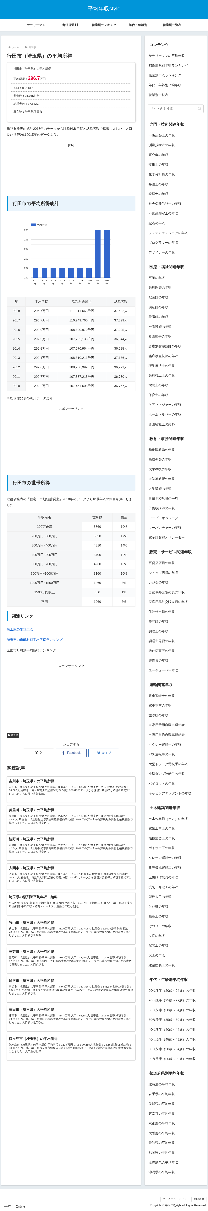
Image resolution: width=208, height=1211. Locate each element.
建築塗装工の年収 (162, 965)
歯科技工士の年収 (162, 375)
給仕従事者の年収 (162, 651)
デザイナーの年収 (162, 252)
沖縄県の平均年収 (162, 1172)
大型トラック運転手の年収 (168, 764)
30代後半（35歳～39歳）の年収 (172, 1020)
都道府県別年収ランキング (168, 65)
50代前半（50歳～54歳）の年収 (172, 1049)
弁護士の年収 (158, 184)
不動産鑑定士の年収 (163, 213)
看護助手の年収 (160, 336)
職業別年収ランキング (165, 75)
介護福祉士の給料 (162, 424)
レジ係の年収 (158, 582)
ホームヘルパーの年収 (165, 414)
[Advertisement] (71, 172)
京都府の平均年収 (162, 1123)
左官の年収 (157, 936)
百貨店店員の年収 (162, 563)
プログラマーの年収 (163, 243)
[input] (176, 109)
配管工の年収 (158, 945)
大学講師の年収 (160, 489)
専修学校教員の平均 (163, 498)
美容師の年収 (158, 621)
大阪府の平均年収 (162, 1133)
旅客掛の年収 (158, 715)
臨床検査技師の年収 (163, 356)
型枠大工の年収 (160, 897)
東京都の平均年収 (162, 1114)
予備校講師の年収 (162, 508)
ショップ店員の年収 (163, 573)
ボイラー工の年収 (162, 848)
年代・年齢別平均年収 (165, 85)
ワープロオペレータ (163, 518)
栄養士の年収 (158, 385)
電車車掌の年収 (160, 705)
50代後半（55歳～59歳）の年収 (172, 1059)
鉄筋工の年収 (158, 916)
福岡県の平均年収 (162, 1152)
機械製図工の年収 (162, 838)
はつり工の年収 (160, 926)
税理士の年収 (158, 194)
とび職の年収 (158, 906)
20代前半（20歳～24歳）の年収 (172, 991)
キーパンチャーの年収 (165, 528)
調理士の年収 (158, 631)
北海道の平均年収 (162, 1084)
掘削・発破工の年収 (163, 887)
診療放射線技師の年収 (165, 346)
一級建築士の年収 (162, 135)
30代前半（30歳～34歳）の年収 (172, 1010)
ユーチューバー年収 (163, 670)
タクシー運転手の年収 (165, 744)
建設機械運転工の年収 (165, 867)
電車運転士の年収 (162, 696)
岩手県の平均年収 (162, 1094)
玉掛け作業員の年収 (163, 877)
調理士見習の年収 (162, 641)
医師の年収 (157, 278)
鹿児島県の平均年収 (163, 1162)
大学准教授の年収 (162, 479)
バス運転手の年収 (162, 754)
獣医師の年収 (158, 297)
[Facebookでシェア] (71, 753)
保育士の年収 (158, 395)
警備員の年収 (158, 660)
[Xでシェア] (38, 753)
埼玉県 (13, 735)
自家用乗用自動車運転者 (167, 725)
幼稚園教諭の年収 (162, 450)
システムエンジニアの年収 (168, 233)
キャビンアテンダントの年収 (170, 793)
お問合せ (199, 1199)
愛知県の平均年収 (162, 1143)
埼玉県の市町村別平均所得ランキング (35, 640)
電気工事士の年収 (162, 828)
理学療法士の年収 (162, 366)
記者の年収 (157, 223)
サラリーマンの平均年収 (167, 56)
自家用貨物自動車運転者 (167, 735)
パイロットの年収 (162, 783)
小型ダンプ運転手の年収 (167, 774)
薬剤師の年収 (158, 307)
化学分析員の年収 (162, 174)
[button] (199, 108)
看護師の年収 (158, 317)
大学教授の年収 (160, 469)
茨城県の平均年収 (162, 1104)
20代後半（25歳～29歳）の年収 (172, 1000)
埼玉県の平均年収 (20, 629)
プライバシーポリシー (175, 1199)
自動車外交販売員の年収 (167, 592)
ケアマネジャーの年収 (165, 404)
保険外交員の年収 (162, 612)
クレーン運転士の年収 (165, 858)
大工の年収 (157, 955)
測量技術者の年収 (162, 145)
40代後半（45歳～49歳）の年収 (172, 1039)
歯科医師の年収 (160, 287)
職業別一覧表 (158, 95)
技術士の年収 (158, 164)
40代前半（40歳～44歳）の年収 (172, 1029)
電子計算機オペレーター (167, 537)
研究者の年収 (158, 155)
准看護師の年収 (160, 327)
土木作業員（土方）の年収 (168, 819)
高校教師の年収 (160, 459)
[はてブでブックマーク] (103, 753)
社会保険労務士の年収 (165, 204)
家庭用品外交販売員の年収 (168, 602)
